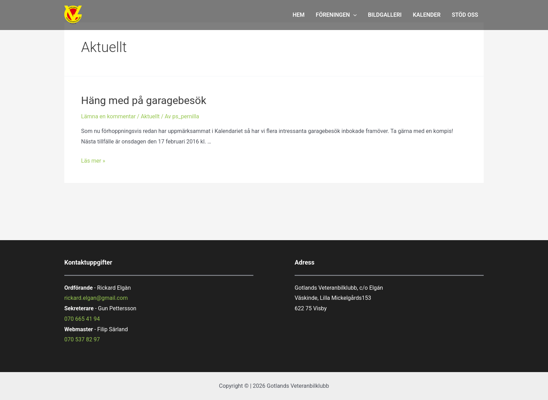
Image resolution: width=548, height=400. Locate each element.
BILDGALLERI (385, 15)
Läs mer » (93, 160)
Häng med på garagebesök (143, 100)
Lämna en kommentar (108, 116)
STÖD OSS (465, 15)
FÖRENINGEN (336, 15)
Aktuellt (150, 116)
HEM (298, 15)
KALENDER (426, 15)
